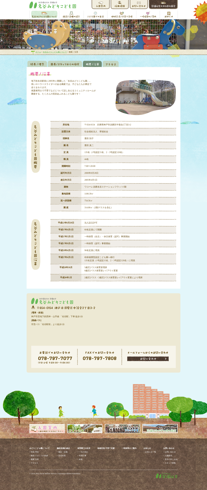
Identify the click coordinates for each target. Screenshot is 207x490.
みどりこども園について (39, 448)
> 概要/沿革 (34, 459)
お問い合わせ (168, 448)
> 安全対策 (61, 456)
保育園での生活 (83, 448)
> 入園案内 (167, 456)
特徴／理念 (37, 64)
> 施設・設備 (62, 452)
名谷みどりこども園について (55, 52)
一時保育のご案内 (129, 448)
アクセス (111, 64)
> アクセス (33, 463)
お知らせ (147, 448)
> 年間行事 (81, 456)
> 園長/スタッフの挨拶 (38, 456)
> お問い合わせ (169, 452)
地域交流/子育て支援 (105, 448)
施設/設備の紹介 (63, 448)
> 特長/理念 (34, 452)
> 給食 (80, 459)
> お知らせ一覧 (149, 452)
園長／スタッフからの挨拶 (65, 64)
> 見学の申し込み (170, 459)
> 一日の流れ (82, 452)
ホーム (38, 52)
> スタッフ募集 (169, 463)
